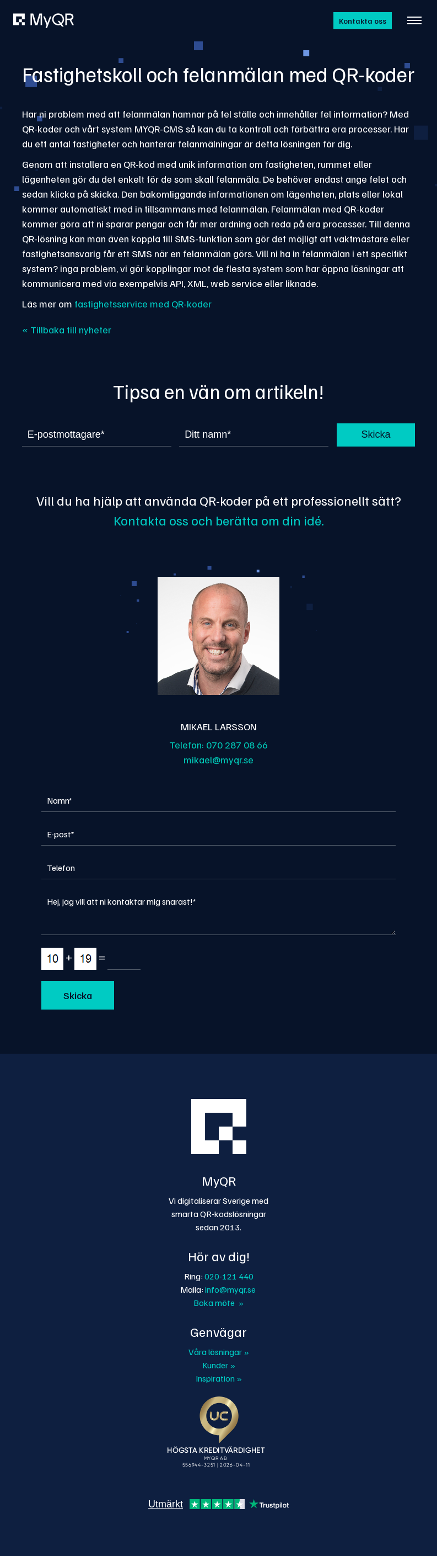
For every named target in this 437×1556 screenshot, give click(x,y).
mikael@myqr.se (218, 759)
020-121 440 (228, 1276)
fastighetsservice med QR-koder (143, 304)
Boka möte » (218, 1302)
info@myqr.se (230, 1289)
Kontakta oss (362, 20)
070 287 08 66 (237, 745)
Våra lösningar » (218, 1351)
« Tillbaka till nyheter (66, 329)
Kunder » (218, 1365)
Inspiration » (219, 1378)
